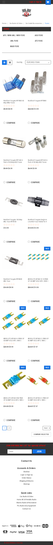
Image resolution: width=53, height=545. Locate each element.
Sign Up (38, 2)
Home (4, 23)
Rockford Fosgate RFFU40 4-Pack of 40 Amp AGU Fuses (38, 161)
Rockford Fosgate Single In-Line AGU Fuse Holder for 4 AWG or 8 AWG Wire (37, 221)
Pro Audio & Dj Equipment (26, 506)
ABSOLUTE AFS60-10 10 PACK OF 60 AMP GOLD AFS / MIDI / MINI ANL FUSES (38, 280)
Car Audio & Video (16, 23)
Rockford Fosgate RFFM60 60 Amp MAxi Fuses (14, 102)
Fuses (47, 23)
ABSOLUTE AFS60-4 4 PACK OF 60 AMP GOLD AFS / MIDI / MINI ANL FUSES (14, 340)
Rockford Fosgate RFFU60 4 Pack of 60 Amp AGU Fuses (13, 161)
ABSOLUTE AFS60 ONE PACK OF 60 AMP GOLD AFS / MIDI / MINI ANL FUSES (14, 399)
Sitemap (26, 484)
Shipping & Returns (26, 481)
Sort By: (20, 62)
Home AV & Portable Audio (26, 500)
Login (31, 2)
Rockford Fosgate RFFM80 (37, 101)
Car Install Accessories (33, 23)
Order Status (26, 478)
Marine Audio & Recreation (26, 503)
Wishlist (26, 472)
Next (47, 428)
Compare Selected (41, 434)
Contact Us (26, 509)
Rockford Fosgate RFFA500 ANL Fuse (13, 280)
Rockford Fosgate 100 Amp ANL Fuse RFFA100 (13, 221)
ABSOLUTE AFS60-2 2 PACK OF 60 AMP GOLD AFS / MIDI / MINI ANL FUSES (38, 340)
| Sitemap (19, 543)
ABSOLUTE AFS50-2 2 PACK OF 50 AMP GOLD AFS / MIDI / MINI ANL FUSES (38, 399)
